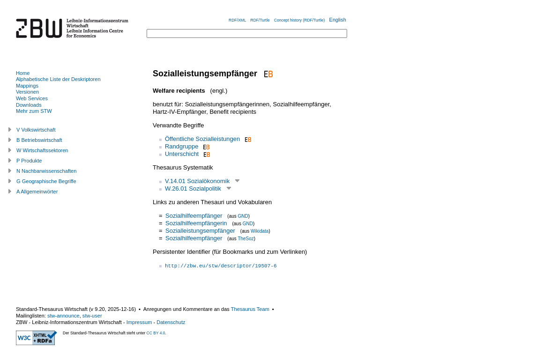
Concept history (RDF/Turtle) (299, 20)
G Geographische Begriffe (46, 181)
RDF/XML (237, 20)
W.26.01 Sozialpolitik (193, 188)
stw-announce (63, 315)
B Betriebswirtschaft (39, 140)
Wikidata (259, 231)
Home (23, 73)
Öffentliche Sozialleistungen (202, 138)
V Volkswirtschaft (36, 130)
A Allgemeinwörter (37, 191)
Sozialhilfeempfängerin (196, 223)
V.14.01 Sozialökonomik (197, 181)
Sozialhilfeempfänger (193, 215)
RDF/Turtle (260, 20)
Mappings (27, 86)
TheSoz (245, 238)
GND (243, 216)
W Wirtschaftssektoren (42, 150)
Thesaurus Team (250, 309)
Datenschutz (170, 322)
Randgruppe (182, 146)
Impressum (139, 322)
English (337, 19)
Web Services (32, 98)
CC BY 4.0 (156, 333)
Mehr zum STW (34, 111)
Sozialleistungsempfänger (200, 230)
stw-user (92, 315)
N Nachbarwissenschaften (46, 171)
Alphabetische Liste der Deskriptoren (58, 79)
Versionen (27, 92)
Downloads (29, 105)
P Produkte (29, 160)
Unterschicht (182, 153)
